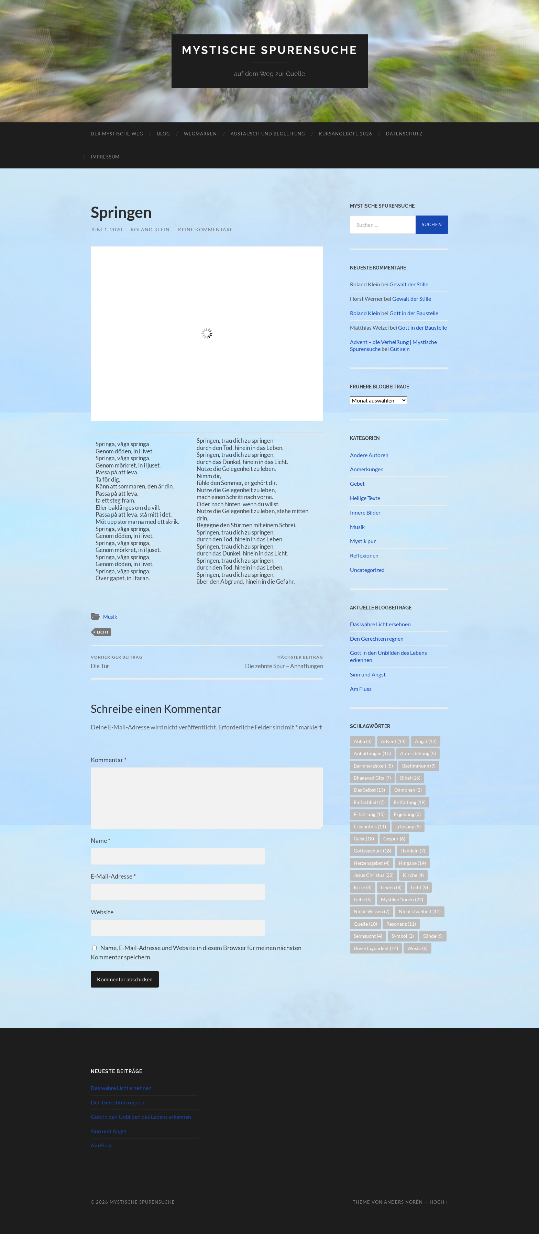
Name (100, 840)
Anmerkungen (367, 469)
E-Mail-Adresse (113, 876)
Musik (110, 617)
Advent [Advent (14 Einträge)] (393, 741)
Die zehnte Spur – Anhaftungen (284, 661)
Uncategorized (367, 569)
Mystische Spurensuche (270, 50)
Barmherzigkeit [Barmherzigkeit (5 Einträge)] (373, 766)
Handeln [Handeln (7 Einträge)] (412, 850)
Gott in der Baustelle (413, 313)
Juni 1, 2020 (106, 229)
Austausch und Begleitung (268, 133)
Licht (103, 632)
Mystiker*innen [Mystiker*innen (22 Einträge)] (402, 899)
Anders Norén (403, 1202)
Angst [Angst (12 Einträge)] (426, 741)
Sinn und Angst (368, 674)
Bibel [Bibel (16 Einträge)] (410, 778)
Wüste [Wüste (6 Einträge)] (417, 948)
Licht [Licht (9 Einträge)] (419, 887)
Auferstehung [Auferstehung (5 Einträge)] (418, 753)
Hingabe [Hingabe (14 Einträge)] (412, 863)
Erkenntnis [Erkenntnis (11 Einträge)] (370, 826)
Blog (163, 133)
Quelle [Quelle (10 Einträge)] (365, 924)
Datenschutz (404, 133)
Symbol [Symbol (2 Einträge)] (403, 936)
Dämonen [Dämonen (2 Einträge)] (408, 790)
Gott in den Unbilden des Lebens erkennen (388, 656)
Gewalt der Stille (408, 284)
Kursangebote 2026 (345, 133)
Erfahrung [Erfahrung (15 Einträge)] (369, 814)
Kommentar (108, 759)
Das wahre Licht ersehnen (380, 624)
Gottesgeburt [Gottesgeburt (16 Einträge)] (372, 850)
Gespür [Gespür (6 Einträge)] (394, 838)
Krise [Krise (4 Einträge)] (363, 887)
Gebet (357, 483)
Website (102, 912)
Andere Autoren (369, 455)
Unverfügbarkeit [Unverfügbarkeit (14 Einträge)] (376, 948)
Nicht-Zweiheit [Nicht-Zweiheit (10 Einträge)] (420, 911)
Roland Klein (150, 229)
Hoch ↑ (439, 1202)
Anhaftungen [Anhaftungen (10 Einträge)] (372, 753)
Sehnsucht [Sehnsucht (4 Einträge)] (368, 936)
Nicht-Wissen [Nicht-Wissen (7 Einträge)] (371, 911)
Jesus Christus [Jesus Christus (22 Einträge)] (374, 875)
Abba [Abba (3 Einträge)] (363, 741)
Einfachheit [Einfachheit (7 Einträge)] (369, 802)
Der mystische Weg (117, 133)
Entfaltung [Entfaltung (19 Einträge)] (410, 802)
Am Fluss (361, 688)
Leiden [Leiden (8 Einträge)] (391, 887)
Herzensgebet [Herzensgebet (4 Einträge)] (371, 863)
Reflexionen (364, 555)
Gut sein (400, 348)
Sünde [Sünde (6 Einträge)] (433, 936)
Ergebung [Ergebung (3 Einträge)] (407, 814)
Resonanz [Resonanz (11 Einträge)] (401, 924)
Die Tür (117, 661)
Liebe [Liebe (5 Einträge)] (363, 899)
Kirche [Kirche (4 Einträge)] (413, 875)
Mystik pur (363, 541)
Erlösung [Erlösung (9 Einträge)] (408, 826)
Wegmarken (200, 133)
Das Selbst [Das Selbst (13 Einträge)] (369, 790)
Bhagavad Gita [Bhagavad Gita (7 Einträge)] (372, 778)
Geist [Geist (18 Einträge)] (364, 838)
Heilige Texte (365, 498)
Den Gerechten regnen (377, 638)
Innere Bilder (365, 512)
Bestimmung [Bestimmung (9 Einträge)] (419, 766)
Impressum (105, 156)
